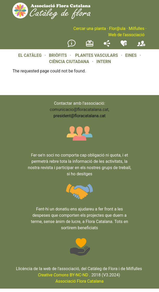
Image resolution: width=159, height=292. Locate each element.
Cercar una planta (90, 28)
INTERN (103, 61)
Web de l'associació (126, 34)
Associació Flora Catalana (79, 281)
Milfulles (136, 28)
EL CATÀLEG (30, 55)
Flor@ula (117, 28)
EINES (131, 55)
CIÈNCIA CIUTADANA (69, 61)
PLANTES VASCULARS (96, 55)
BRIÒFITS (58, 55)
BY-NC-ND (63, 274)
